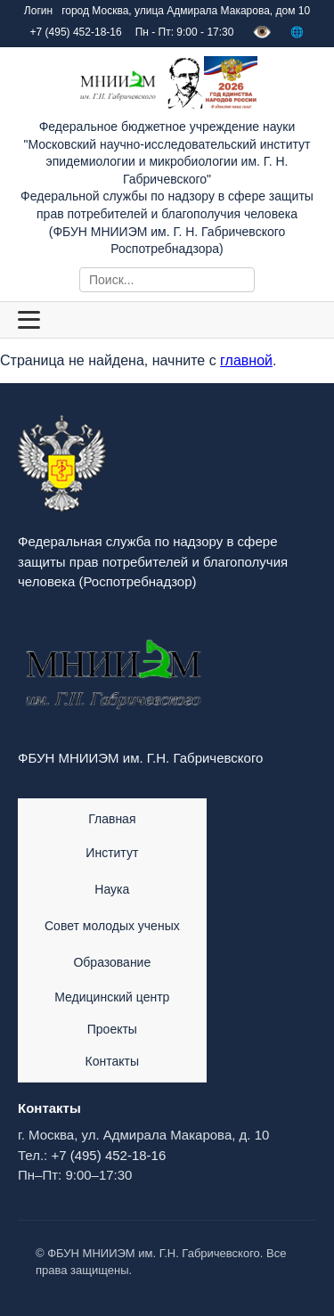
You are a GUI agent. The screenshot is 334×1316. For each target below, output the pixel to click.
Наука (111, 889)
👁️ (262, 32)
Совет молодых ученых (112, 926)
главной (246, 360)
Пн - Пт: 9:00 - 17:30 (184, 32)
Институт (112, 853)
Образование (112, 962)
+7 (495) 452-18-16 (108, 1155)
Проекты (112, 1029)
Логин (38, 10)
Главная (111, 819)
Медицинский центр (111, 997)
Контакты (112, 1061)
